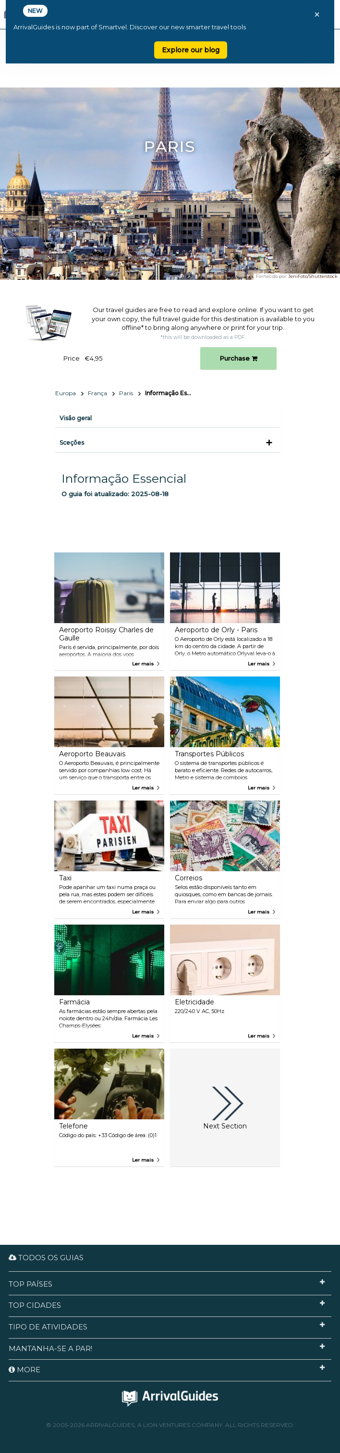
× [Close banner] (317, 14)
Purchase (238, 358)
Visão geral (76, 418)
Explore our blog (190, 50)
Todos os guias (46, 1257)
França (97, 393)
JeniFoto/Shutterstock (313, 276)
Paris (126, 393)
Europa (65, 393)
